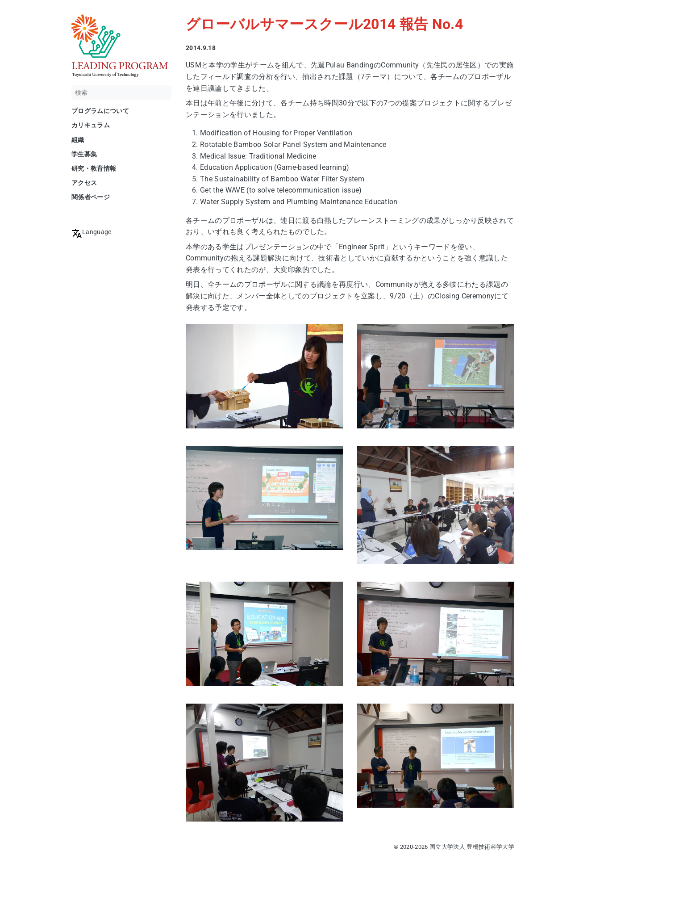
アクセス (84, 182)
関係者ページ (90, 197)
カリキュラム (90, 125)
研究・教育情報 (93, 168)
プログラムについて (100, 110)
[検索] (121, 92)
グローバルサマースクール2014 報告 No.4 (324, 24)
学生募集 (84, 154)
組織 (77, 139)
